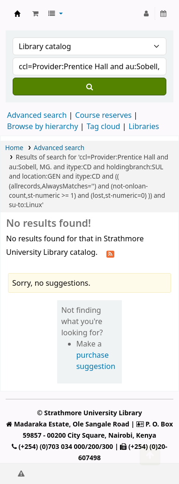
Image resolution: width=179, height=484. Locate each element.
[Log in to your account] (146, 13)
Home (14, 147)
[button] (35, 13)
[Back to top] (150, 455)
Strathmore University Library (17, 13)
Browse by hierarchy (42, 126)
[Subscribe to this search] (110, 253)
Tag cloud (103, 126)
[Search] (89, 86)
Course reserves (103, 115)
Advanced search (37, 115)
